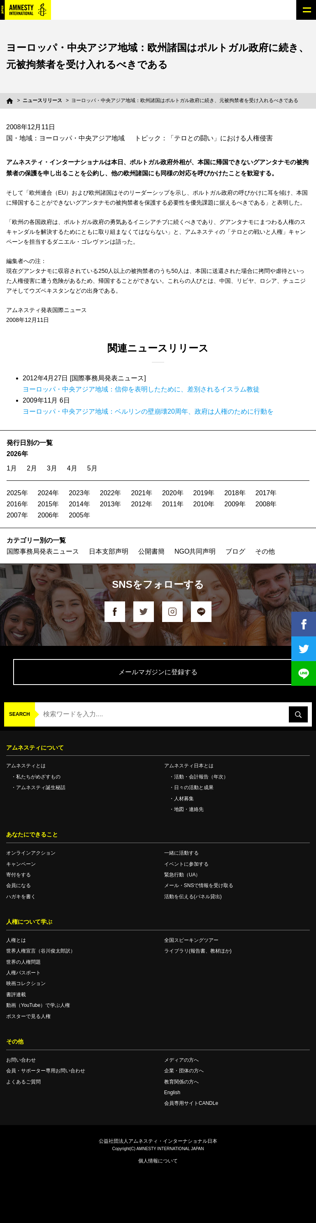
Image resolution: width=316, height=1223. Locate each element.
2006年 (48, 515)
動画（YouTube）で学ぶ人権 (38, 1005)
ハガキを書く (21, 896)
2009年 (235, 504)
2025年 (17, 492)
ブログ (235, 551)
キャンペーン (21, 864)
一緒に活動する (181, 853)
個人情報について (158, 1161)
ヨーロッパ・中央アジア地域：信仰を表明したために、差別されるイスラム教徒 (141, 389)
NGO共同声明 (195, 551)
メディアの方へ (181, 1060)
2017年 (266, 492)
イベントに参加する (186, 864)
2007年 (17, 515)
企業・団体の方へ (184, 1071)
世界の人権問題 (23, 962)
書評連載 (16, 994)
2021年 (141, 492)
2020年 (173, 492)
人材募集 (184, 798)
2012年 (141, 504)
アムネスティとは (26, 766)
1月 (12, 468)
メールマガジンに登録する (158, 672)
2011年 (173, 504)
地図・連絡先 (189, 809)
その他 (265, 551)
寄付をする (18, 875)
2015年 (48, 504)
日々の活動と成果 (194, 787)
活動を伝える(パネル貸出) (193, 896)
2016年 (17, 504)
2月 (32, 468)
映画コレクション (26, 983)
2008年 (266, 504)
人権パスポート (23, 973)
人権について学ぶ (29, 921)
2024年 (48, 492)
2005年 (79, 515)
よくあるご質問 (23, 1082)
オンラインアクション (31, 853)
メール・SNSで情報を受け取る (199, 885)
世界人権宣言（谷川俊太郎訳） (40, 951)
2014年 (79, 504)
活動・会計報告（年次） (201, 777)
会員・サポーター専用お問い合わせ (45, 1071)
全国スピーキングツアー (191, 940)
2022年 (110, 492)
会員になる (18, 885)
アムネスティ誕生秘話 (40, 787)
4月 (72, 468)
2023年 (79, 492)
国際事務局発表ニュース (43, 551)
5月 (92, 468)
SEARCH (19, 714)
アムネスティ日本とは (189, 766)
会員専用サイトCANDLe (191, 1103)
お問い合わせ (21, 1060)
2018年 (235, 492)
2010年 (204, 504)
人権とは (16, 940)
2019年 (204, 492)
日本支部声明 (108, 551)
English (172, 1092)
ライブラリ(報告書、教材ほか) (198, 951)
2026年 (17, 453)
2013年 (110, 504)
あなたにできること (32, 834)
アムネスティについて (35, 747)
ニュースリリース (42, 100)
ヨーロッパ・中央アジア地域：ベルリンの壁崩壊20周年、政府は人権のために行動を (148, 411)
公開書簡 (151, 551)
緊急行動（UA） (182, 875)
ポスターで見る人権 (28, 1016)
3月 (52, 468)
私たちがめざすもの (38, 777)
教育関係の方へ (181, 1082)
